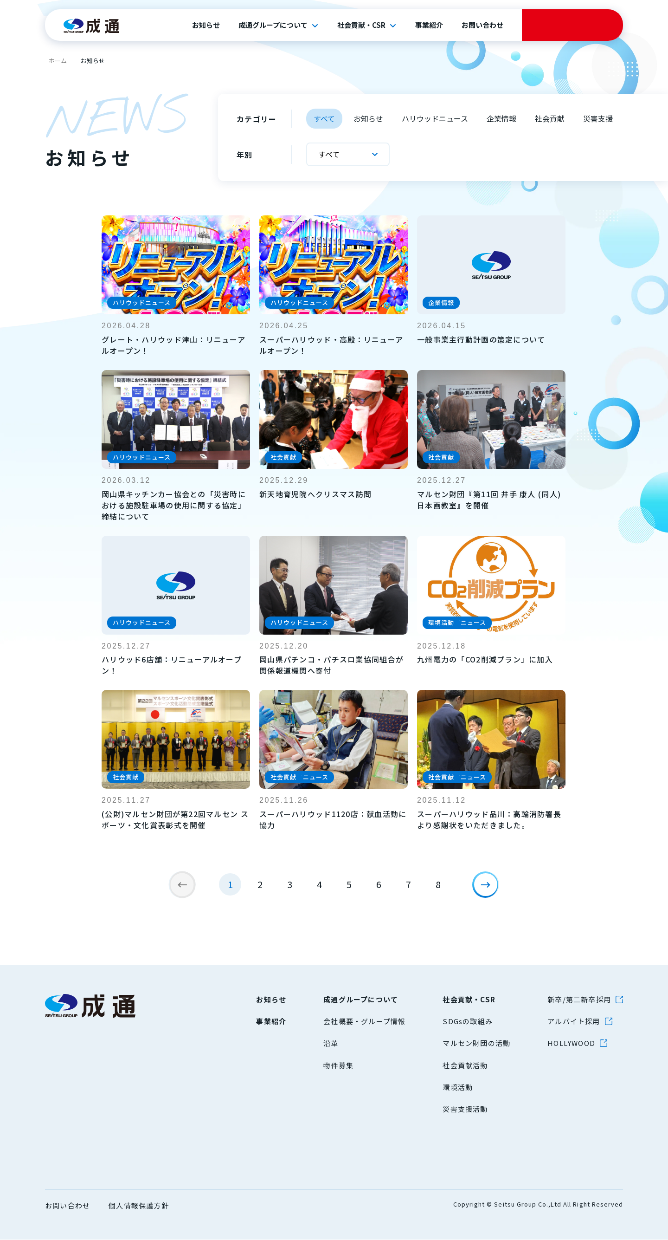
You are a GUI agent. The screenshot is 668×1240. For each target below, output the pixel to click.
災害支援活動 (465, 1109)
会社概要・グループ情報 (364, 1021)
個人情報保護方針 (139, 1206)
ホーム (58, 60)
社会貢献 (550, 118)
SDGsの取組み (468, 1021)
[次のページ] (489, 889)
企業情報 (501, 118)
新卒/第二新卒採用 (579, 1000)
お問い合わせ (482, 25)
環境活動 (458, 1087)
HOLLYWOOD (571, 1043)
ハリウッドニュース (435, 118)
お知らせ (206, 25)
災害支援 (598, 118)
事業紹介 (429, 25)
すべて (324, 118)
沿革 (330, 1043)
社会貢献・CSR (361, 25)
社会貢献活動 (465, 1066)
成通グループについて (273, 25)
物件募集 (338, 1066)
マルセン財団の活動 (476, 1043)
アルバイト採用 (573, 1021)
